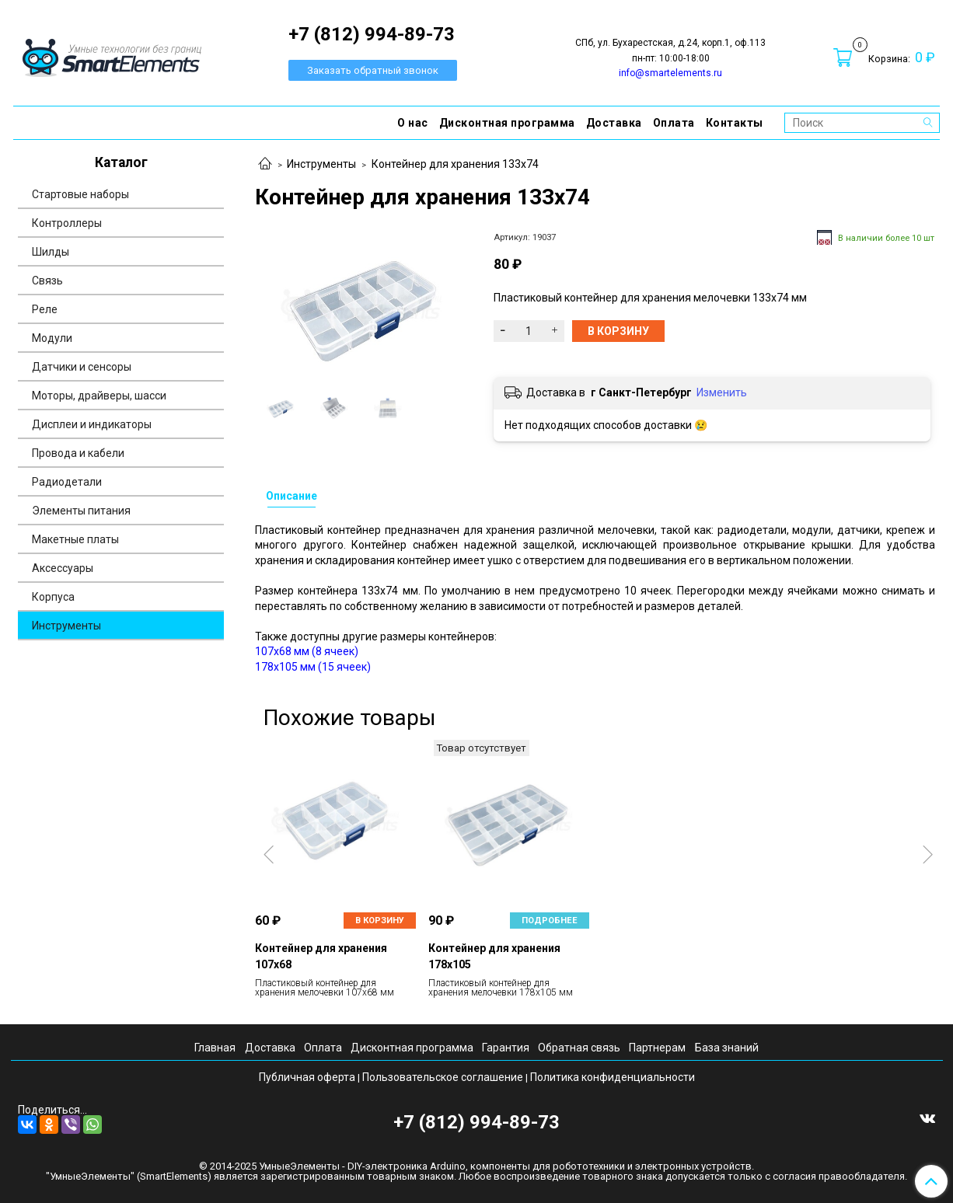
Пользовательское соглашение (442, 1077)
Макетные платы (75, 539)
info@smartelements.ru (670, 73)
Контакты (734, 123)
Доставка (614, 123)
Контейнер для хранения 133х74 (455, 164)
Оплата (674, 123)
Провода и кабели (78, 453)
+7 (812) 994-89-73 (476, 1122)
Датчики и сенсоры (81, 367)
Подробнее (550, 920)
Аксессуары (62, 568)
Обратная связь (579, 1047)
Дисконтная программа (507, 123)
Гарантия (505, 1047)
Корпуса (53, 597)
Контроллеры (67, 223)
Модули (52, 338)
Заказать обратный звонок (372, 70)
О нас (412, 123)
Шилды (50, 252)
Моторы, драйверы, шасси (99, 395)
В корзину (379, 920)
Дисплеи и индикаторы (92, 424)
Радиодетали (67, 482)
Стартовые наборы (80, 194)
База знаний (727, 1047)
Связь (47, 280)
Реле (45, 309)
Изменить (721, 392)
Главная (215, 1047)
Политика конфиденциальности (612, 1077)
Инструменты (321, 164)
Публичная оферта (307, 1077)
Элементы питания (81, 510)
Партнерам (657, 1047)
